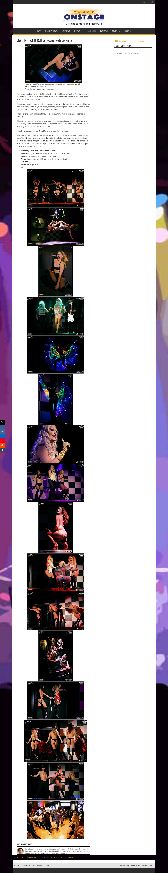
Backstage (104, 31)
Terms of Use (135, 866)
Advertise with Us (148, 866)
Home (39, 31)
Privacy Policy (124, 866)
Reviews (78, 31)
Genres (116, 31)
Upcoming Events (51, 31)
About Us (128, 31)
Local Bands (91, 31)
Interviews (66, 31)
